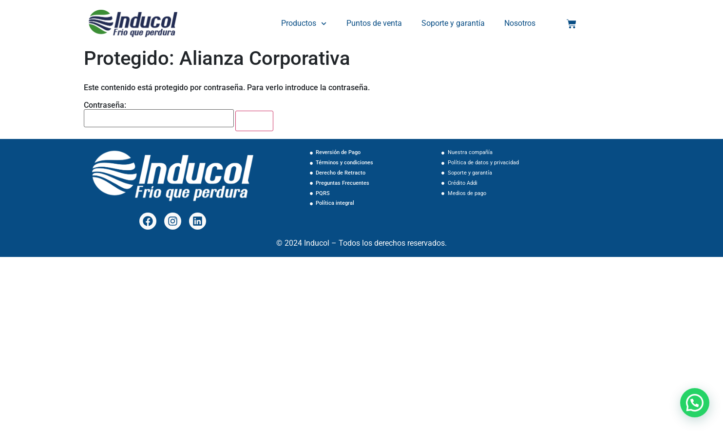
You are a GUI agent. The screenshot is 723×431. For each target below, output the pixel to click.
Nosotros (519, 23)
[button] (694, 402)
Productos (304, 23)
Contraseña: (159, 114)
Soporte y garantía (453, 23)
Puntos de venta (374, 23)
